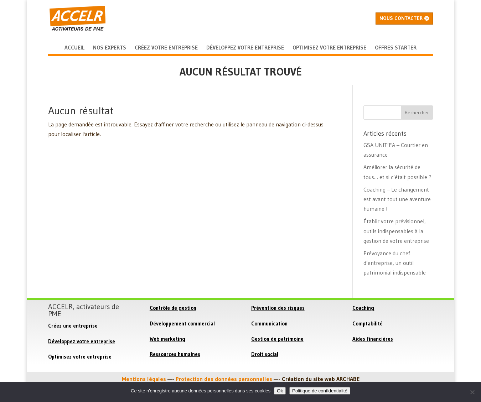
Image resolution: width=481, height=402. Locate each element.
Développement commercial (182, 323)
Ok (280, 390)
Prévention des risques (278, 307)
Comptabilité (367, 323)
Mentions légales (144, 378)
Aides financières (372, 338)
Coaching (363, 307)
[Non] (472, 392)
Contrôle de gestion (173, 307)
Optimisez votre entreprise (80, 356)
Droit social (264, 354)
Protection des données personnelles (224, 378)
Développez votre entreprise (81, 341)
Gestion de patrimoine (277, 338)
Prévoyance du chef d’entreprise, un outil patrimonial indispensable (394, 263)
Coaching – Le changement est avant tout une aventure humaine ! (397, 199)
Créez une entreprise (73, 325)
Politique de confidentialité (319, 390)
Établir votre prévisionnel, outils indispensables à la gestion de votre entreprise (396, 231)
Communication (269, 323)
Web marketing (167, 338)
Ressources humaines (175, 354)
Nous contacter (401, 18)
